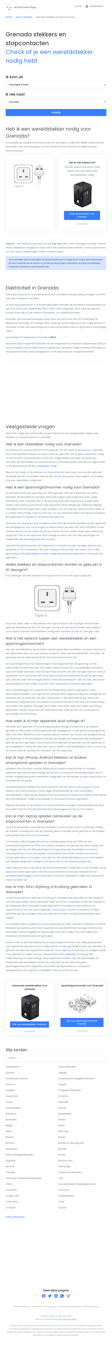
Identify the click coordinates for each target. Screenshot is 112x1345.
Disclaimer (37, 1307)
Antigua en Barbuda (69, 1091)
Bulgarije (10, 1161)
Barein (61, 1120)
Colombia (11, 1191)
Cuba (61, 1202)
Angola (62, 1085)
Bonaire (10, 1144)
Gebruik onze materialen (70, 1307)
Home (77, 6)
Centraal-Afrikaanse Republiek (23, 1179)
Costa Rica (12, 1202)
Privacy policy (50, 1307)
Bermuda (63, 1132)
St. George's (15, 576)
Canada (10, 1173)
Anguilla (10, 1091)
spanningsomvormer (37, 554)
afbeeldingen (84, 451)
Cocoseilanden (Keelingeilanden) (77, 1185)
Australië (63, 1103)
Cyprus (62, 1208)
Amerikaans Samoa (17, 1079)
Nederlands (94, 6)
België (9, 1126)
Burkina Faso (65, 1161)
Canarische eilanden (70, 1173)
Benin (9, 1132)
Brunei (61, 1156)
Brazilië (62, 1150)
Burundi (10, 1167)
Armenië (63, 1097)
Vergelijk (56, 113)
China (9, 1185)
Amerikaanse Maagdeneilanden (76, 1079)
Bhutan (10, 1138)
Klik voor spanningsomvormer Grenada (82, 1024)
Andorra (10, 1085)
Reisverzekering (90, 1307)
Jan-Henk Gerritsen (67, 1320)
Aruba (9, 1103)
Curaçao (10, 1208)
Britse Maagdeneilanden (19, 1156)
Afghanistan (13, 1068)
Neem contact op (22, 1307)
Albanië (10, 1074)
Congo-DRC (13, 1197)
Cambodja (64, 1167)
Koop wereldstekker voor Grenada (82, 216)
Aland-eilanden (67, 1068)
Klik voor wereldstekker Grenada (29, 1025)
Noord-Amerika (25, 17)
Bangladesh (65, 1115)
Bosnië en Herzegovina (71, 1144)
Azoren (62, 1109)
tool (41, 264)
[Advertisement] (56, 389)
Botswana (11, 1150)
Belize (61, 1126)
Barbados (11, 1120)
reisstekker (43, 467)
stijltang (70, 955)
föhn (61, 955)
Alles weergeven (15, 1218)
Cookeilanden (66, 1197)
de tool (78, 914)
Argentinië (12, 1097)
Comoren (63, 1191)
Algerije (62, 1074)
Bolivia (61, 1138)
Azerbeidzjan (13, 1109)
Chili (60, 1179)
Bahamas (11, 1115)
